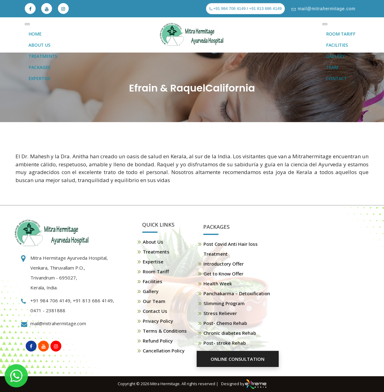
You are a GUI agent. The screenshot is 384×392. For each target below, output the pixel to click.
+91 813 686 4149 (265, 8)
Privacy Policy (158, 321)
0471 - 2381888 (47, 310)
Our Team (154, 301)
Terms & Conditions (165, 331)
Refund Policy (158, 341)
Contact (336, 78)
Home (34, 34)
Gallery (335, 56)
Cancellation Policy (164, 350)
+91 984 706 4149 (229, 8)
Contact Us (155, 311)
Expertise (39, 78)
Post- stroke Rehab (224, 343)
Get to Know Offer (223, 274)
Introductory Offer (223, 264)
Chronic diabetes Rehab (229, 333)
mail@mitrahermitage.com (326, 8)
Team (332, 67)
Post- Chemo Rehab (225, 323)
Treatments (42, 56)
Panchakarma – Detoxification (236, 293)
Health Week (217, 283)
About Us (39, 45)
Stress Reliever (220, 313)
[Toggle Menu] (27, 24)
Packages (39, 67)
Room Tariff (341, 34)
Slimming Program (224, 303)
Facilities (337, 45)
